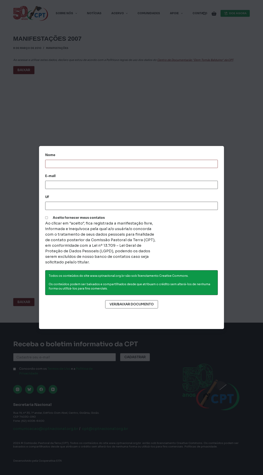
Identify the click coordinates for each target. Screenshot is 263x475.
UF (47, 197)
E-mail (50, 176)
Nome (50, 155)
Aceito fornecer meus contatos (79, 218)
